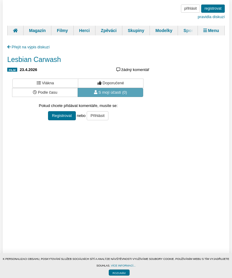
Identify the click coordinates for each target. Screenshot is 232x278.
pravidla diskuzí (211, 17)
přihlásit (190, 8)
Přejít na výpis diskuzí (28, 47)
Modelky (163, 30)
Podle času (45, 92)
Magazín (37, 30)
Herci (84, 30)
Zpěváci (109, 30)
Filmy (62, 30)
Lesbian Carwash (34, 59)
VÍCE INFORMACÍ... (123, 265)
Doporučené (111, 83)
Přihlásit (98, 115)
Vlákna (45, 83)
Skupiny (136, 30)
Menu (211, 30)
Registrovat (62, 115)
